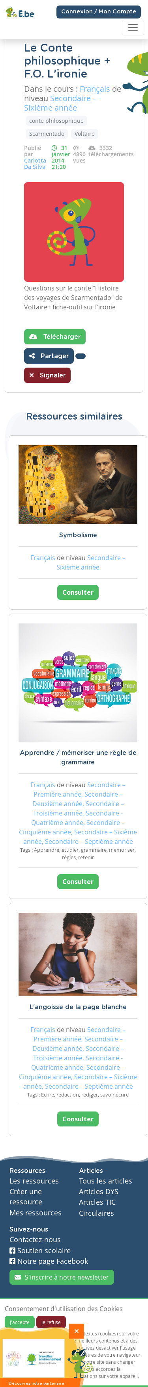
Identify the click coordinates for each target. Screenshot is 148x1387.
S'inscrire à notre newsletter (62, 1277)
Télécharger (55, 336)
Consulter (78, 592)
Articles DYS (98, 1191)
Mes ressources (35, 1212)
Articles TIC (97, 1202)
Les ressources (34, 1180)
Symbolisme (78, 535)
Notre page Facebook (48, 1261)
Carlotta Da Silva (35, 163)
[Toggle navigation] (133, 27)
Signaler (47, 375)
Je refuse (51, 1322)
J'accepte (20, 1322)
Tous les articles (105, 1180)
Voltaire (85, 133)
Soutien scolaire (40, 1250)
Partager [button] (49, 356)
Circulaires (96, 1213)
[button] (80, 356)
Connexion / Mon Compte (98, 12)
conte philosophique (56, 120)
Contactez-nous (35, 1239)
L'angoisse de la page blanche (78, 1007)
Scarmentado (46, 133)
